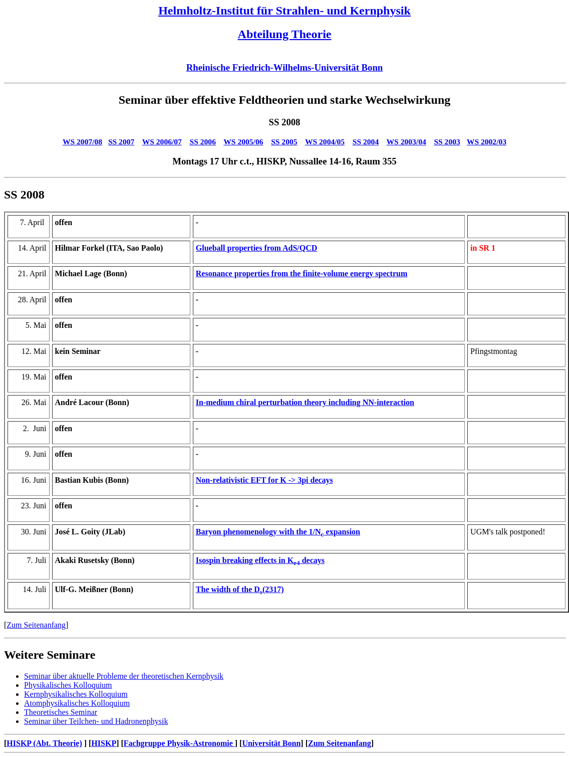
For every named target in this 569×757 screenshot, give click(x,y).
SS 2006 (203, 141)
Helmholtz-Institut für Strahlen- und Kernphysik (284, 10)
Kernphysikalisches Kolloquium (76, 694)
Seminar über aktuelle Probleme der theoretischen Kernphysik (123, 676)
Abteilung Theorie (285, 34)
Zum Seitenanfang (36, 625)
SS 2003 (447, 141)
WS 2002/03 (486, 141)
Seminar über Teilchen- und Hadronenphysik (96, 721)
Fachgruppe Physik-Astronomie (179, 743)
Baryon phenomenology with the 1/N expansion (278, 531)
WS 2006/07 (162, 141)
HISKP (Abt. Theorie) (44, 743)
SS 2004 (366, 141)
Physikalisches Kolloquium (68, 685)
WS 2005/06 (243, 141)
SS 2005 (284, 141)
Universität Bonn (271, 743)
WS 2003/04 (406, 141)
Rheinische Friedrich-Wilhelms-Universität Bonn (284, 67)
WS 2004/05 (325, 141)
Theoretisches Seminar (60, 712)
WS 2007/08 (82, 141)
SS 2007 (121, 141)
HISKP (103, 743)
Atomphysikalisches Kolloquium (77, 703)
